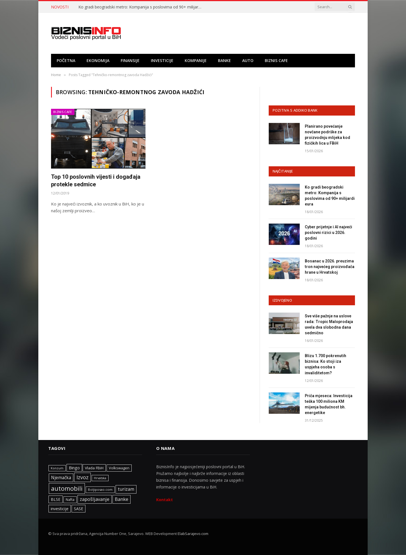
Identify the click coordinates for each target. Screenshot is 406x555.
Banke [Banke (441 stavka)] (121, 499)
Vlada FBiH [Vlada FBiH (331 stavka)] (94, 467)
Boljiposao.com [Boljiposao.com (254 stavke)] (100, 489)
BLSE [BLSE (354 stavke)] (55, 499)
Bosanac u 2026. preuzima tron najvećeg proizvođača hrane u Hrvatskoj (329, 267)
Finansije (130, 60)
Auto (247, 60)
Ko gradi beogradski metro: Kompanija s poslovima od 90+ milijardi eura (141, 7)
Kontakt (164, 499)
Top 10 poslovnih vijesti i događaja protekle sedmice (95, 180)
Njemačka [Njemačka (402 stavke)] (61, 477)
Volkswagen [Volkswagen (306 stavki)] (119, 467)
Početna (66, 60)
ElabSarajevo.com (193, 533)
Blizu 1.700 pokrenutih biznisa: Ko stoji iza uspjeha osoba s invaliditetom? (325, 364)
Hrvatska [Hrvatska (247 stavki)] (100, 478)
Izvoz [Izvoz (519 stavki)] (82, 477)
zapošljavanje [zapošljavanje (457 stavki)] (94, 499)
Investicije (162, 60)
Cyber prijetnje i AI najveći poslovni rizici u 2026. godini (328, 232)
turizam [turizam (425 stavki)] (126, 489)
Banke (224, 60)
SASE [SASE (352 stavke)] (78, 508)
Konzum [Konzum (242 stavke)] (57, 468)
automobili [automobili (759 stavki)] (67, 488)
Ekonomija (98, 60)
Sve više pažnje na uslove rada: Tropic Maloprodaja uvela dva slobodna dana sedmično (329, 324)
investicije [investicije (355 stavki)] (60, 508)
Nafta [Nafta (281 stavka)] (70, 499)
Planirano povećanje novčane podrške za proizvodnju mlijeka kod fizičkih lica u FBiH (327, 134)
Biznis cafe (276, 60)
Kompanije (196, 60)
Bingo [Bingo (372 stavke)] (74, 467)
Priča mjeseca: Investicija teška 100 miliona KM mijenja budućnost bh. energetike (328, 404)
